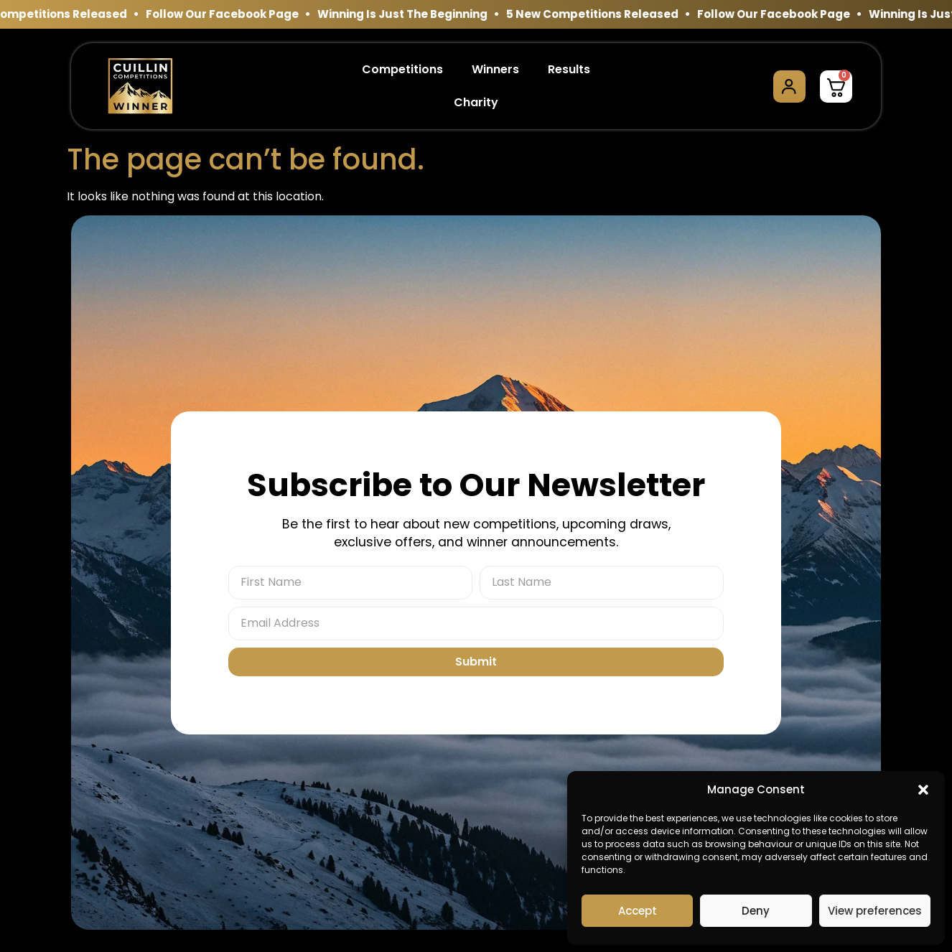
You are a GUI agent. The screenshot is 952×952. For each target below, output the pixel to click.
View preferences (875, 910)
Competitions (402, 69)
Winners (495, 69)
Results (569, 69)
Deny (756, 910)
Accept (637, 910)
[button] (923, 790)
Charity (476, 102)
